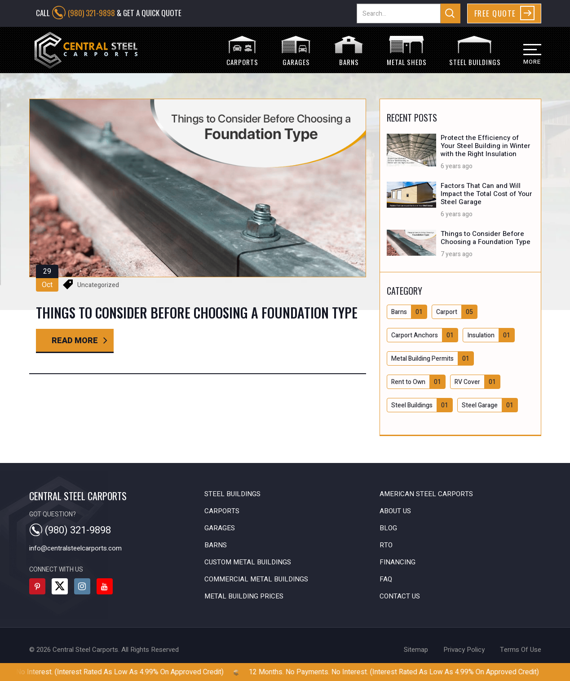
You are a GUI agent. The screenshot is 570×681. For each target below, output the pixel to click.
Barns (215, 545)
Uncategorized (98, 285)
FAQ (386, 579)
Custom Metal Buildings (247, 562)
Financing (397, 562)
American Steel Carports (426, 494)
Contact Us (400, 596)
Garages (219, 528)
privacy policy (464, 650)
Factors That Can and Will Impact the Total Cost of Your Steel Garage (486, 194)
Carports (221, 511)
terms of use (520, 650)
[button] (526, 58)
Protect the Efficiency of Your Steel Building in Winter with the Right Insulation (485, 146)
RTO (386, 545)
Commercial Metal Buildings (256, 579)
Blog (388, 528)
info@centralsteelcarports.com (75, 548)
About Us (395, 511)
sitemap (416, 650)
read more (75, 341)
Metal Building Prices (243, 596)
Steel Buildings (232, 494)
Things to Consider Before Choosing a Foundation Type (485, 238)
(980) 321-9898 (91, 12)
